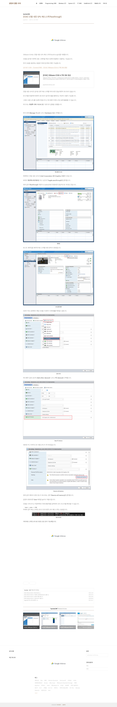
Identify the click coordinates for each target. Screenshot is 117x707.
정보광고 (97, 3)
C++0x (72, 688)
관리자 (64, 704)
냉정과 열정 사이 (15, 3)
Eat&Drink (88, 3)
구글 (62, 685)
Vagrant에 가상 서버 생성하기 (30, 600)
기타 (105, 3)
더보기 (36, 693)
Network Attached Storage (65, 683)
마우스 (56, 688)
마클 (45, 688)
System (71, 3)
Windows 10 (55, 685)
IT (79, 3)
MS (46, 680)
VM (30, 590)
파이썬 (37, 680)
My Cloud (52, 683)
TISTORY (59, 704)
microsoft (63, 680)
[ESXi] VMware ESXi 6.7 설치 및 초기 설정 (33, 598)
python (37, 685)
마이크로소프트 (64, 688)
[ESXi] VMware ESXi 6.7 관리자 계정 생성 (32, 596)
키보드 (70, 680)
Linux (46, 683)
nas (49, 685)
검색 (106, 655)
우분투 (67, 685)
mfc (75, 680)
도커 (36, 688)
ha (42, 680)
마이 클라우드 (74, 685)
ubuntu (37, 690)
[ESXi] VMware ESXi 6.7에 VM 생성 (31, 593)
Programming (50, 3)
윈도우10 (44, 690)
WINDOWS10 (38, 683)
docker (78, 688)
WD (76, 683)
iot (49, 690)
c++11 (50, 688)
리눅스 (43, 685)
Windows (62, 3)
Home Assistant (53, 680)
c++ (41, 688)
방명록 (41, 3)
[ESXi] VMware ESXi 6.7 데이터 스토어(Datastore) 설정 (35, 594)
